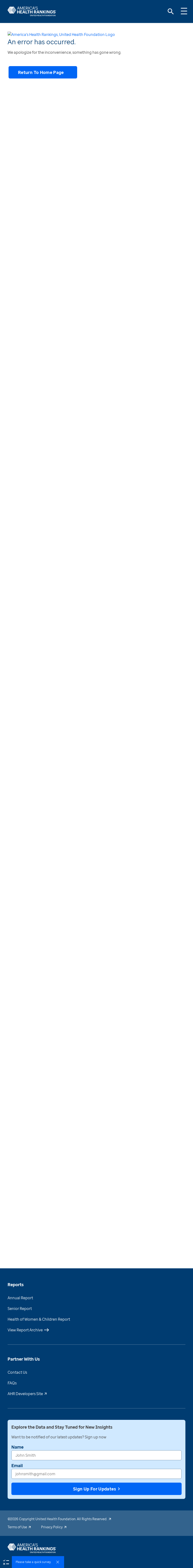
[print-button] (23, 36)
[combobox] (12, 252)
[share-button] (34, 36)
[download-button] (11, 36)
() (167, 707)
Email (17, 1484)
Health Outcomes (46, 53)
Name (17, 1465)
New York (123, 53)
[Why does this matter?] (96, 731)
